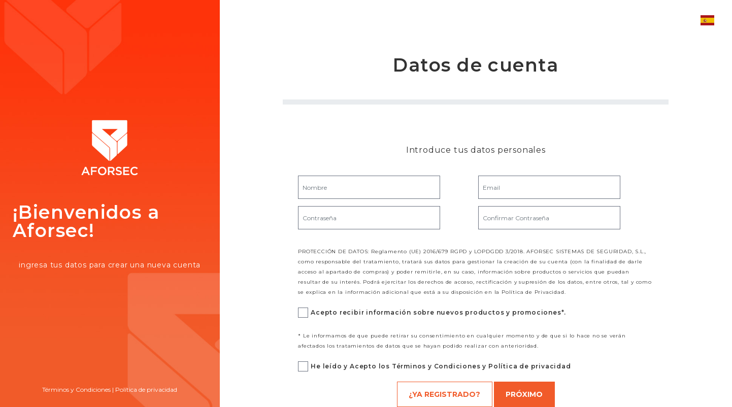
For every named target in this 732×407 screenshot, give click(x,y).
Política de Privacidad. (533, 292)
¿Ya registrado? (444, 394)
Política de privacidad (146, 389)
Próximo (524, 394)
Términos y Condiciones (76, 389)
